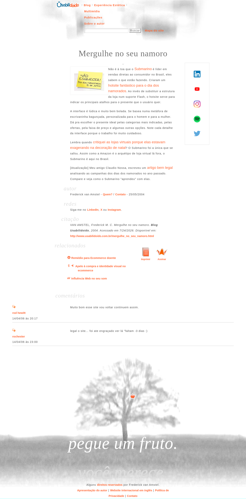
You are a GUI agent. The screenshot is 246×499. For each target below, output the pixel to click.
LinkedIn (93, 209)
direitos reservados (110, 484)
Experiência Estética (109, 5)
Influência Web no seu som (89, 278)
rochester (18, 336)
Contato (120, 194)
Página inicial (67, 4)
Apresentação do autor (92, 490)
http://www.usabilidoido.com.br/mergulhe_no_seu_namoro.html (112, 236)
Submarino (143, 69)
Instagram (114, 209)
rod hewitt (19, 312)
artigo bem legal (160, 168)
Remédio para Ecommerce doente (93, 257)
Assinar (162, 259)
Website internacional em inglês (131, 490)
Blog (87, 5)
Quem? (107, 194)
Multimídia (92, 11)
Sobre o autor (94, 23)
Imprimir (145, 259)
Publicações (93, 17)
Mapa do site (154, 30)
